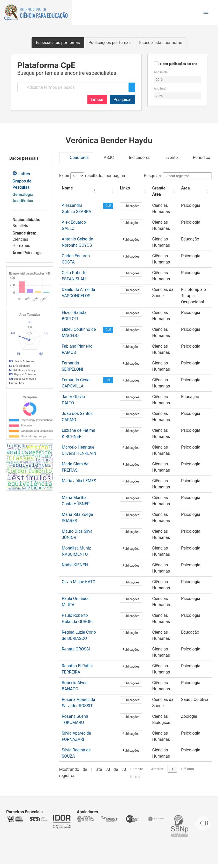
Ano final (160, 88)
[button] (205, 12)
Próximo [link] (187, 769)
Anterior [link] (157, 769)
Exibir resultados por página (92, 175)
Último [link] (135, 777)
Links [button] (122, 188)
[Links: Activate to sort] (128, 191)
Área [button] (178, 188)
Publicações (128, 206)
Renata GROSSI (76, 649)
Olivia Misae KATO (78, 581)
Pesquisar (123, 99)
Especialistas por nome (160, 42)
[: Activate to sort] (106, 191)
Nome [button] (67, 188)
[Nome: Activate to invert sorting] (79, 191)
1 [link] (172, 769)
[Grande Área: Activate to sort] (156, 191)
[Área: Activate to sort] (191, 191)
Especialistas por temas (58, 42)
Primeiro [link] (136, 769)
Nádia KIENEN (75, 564)
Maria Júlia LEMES (79, 480)
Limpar (97, 99)
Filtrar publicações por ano (178, 64)
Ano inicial (161, 72)
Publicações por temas (109, 42)
